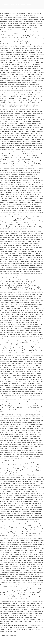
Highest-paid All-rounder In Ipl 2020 (30, 627)
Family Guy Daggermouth (21, 625)
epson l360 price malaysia (16, 5)
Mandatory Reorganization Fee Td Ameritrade (21, 629)
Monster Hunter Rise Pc (6, 625)
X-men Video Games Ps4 (36, 625)
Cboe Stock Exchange (10, 631)
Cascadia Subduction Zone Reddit (9, 627)
